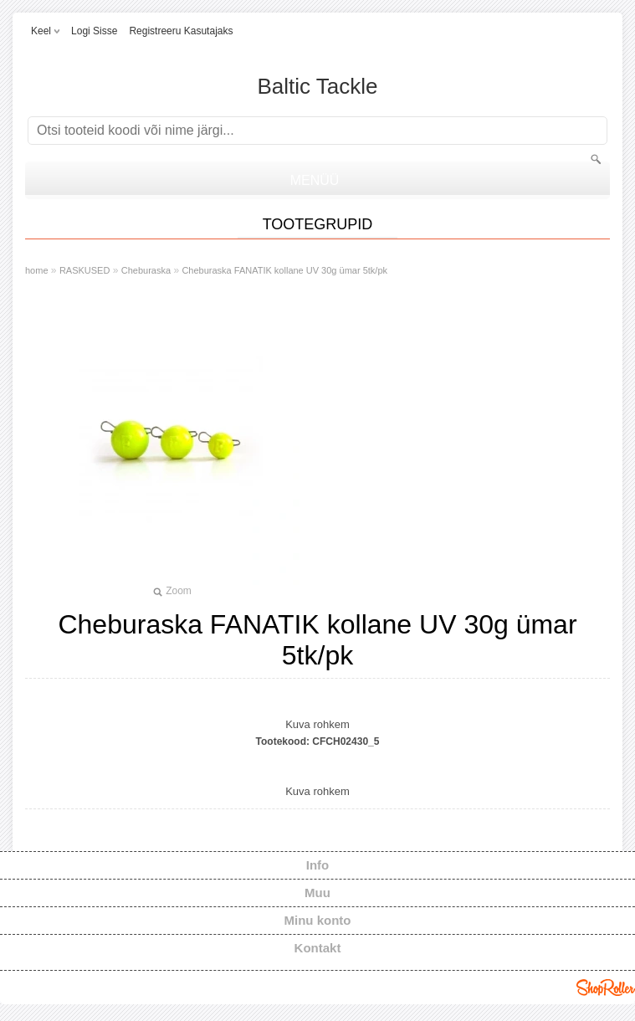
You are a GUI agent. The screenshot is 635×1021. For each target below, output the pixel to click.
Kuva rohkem (317, 724)
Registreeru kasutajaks (181, 31)
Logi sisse (94, 31)
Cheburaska (146, 270)
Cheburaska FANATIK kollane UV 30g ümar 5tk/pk (284, 270)
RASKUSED (84, 270)
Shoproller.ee (605, 987)
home (37, 270)
